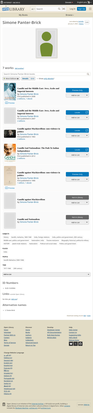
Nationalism (33, 244)
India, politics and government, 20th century (67, 237)
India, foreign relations (42, 237)
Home (28, 330)
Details (25, 78)
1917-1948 (7, 268)
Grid (32, 78)
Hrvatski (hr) (8, 373)
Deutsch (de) (8, 360)
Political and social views (48, 244)
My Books (23, 15)
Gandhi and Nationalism (28, 219)
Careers (6, 337)
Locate (77, 112)
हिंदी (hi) (6, 371)
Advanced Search (32, 343)
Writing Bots (51, 337)
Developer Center (53, 330)
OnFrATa (81, 21)
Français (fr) (8, 368)
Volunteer (7, 332)
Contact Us (73, 332)
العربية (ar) (7, 355)
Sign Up (81, 8)
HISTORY (7, 244)
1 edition (20, 183)
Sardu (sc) (7, 383)
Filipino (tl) (7, 394)
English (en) (8, 363)
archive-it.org (46, 408)
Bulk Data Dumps (53, 335)
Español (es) (8, 365)
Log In (72, 8)
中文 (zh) (7, 391)
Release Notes (74, 340)
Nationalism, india (38, 240)
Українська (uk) (9, 389)
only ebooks (49, 78)
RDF (85, 316)
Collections (30, 340)
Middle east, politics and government (16, 240)
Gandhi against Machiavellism (31, 199)
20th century (17, 268)
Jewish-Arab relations (19, 244)
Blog (5, 340)
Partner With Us (9, 335)
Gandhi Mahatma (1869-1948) (14, 260)
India (5, 252)
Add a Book (73, 337)
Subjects (29, 337)
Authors (28, 335)
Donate (69, 2)
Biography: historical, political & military (75, 240)
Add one (14, 299)
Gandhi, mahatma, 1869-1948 (21, 237)
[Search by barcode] (63, 8)
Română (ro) (8, 381)
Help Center (73, 330)
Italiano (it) (8, 376)
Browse (60, 15)
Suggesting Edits (75, 335)
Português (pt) (9, 378)
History (81, 24)
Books (28, 332)
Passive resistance (52, 240)
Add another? (19, 68)
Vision (6, 330)
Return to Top (30, 345)
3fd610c (86, 405)
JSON (88, 316)
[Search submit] (59, 8)
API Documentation (54, 332)
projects (67, 406)
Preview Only (77, 90)
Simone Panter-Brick (29, 94)
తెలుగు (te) (7, 386)
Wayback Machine (21, 408)
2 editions (21, 99)
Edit (87, 22)
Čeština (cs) (8, 358)
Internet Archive (37, 404)
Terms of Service (10, 343)
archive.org (33, 408)
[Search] (46, 9)
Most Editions (10, 78)
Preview (11, 103)
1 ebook (29, 99)
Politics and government (67, 244)
